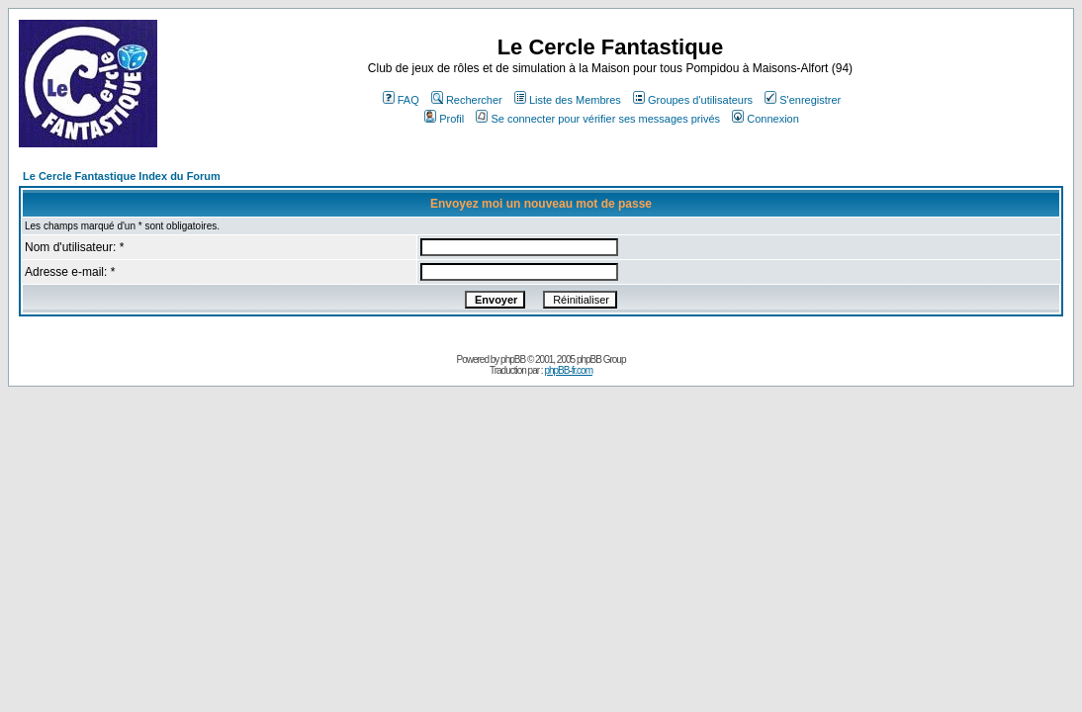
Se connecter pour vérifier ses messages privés (598, 119)
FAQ (401, 100)
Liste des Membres (567, 100)
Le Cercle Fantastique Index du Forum (122, 176)
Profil (444, 119)
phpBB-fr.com (568, 370)
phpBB (512, 359)
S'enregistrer (803, 100)
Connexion (765, 119)
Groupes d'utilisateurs (693, 100)
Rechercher (466, 100)
